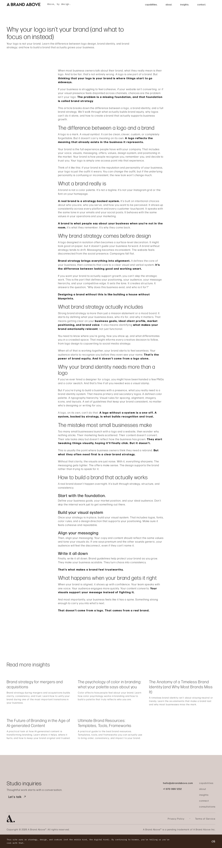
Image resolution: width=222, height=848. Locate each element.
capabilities (206, 783)
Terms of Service (205, 818)
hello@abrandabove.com (178, 782)
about (202, 788)
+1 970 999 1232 (172, 788)
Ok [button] (213, 841)
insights (203, 794)
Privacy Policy (176, 818)
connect (204, 800)
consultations (207, 806)
